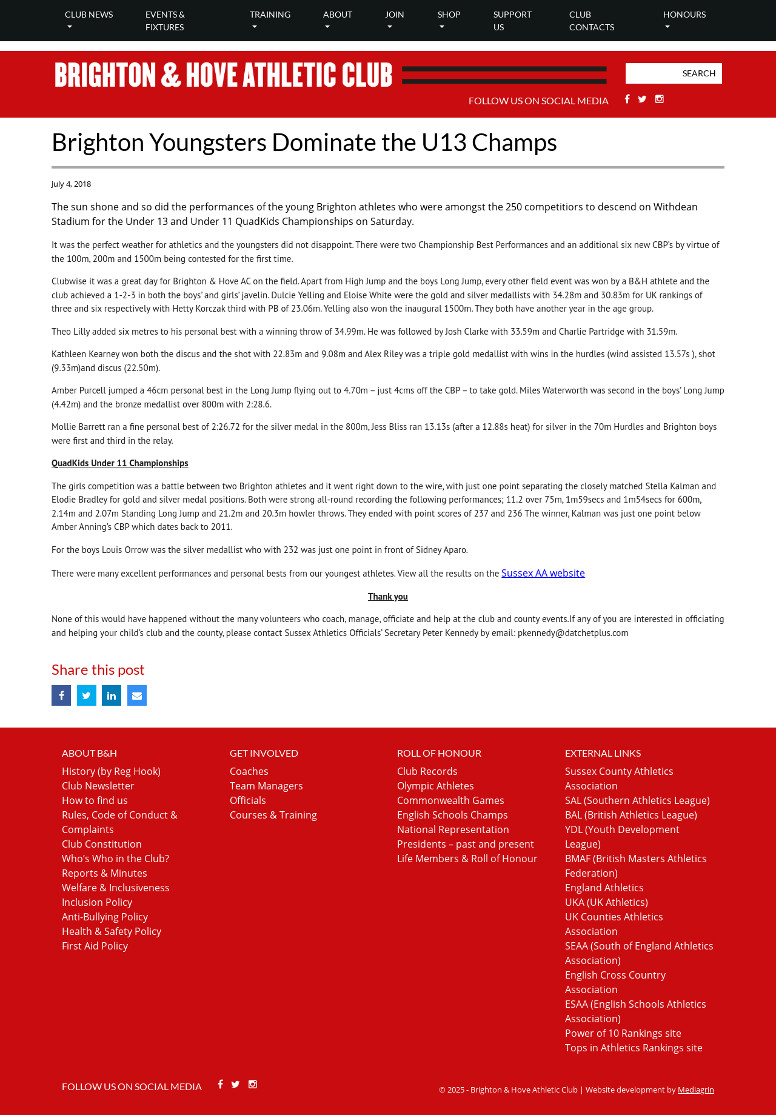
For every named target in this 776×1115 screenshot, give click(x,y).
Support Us (512, 20)
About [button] (337, 14)
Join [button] (394, 14)
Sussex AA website (543, 573)
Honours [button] (684, 14)
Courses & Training (273, 815)
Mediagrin (696, 1089)
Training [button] (270, 14)
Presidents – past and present (465, 844)
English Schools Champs (452, 815)
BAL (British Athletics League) (631, 815)
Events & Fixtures (165, 20)
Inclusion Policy (97, 902)
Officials (248, 800)
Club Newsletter (98, 785)
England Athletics (604, 887)
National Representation (453, 829)
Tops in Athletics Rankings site (634, 1047)
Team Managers (266, 785)
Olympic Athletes (435, 785)
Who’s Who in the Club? (115, 858)
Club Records (427, 771)
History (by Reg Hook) (111, 771)
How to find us (95, 800)
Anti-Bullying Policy (105, 916)
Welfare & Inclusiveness (116, 887)
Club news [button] (89, 14)
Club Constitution (102, 844)
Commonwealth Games (450, 800)
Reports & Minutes (104, 873)
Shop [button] (449, 14)
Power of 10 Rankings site (623, 1033)
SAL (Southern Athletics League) (637, 800)
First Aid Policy (95, 946)
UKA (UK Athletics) (606, 902)
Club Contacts (591, 20)
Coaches (249, 771)
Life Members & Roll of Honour (467, 858)
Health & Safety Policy (111, 931)
